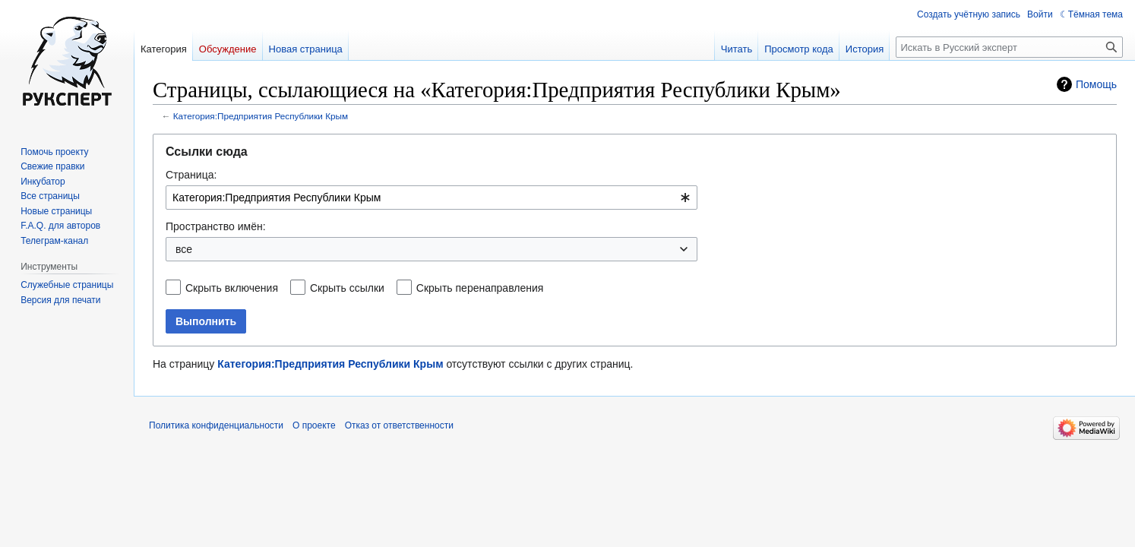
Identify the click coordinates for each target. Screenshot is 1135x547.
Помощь (1096, 84)
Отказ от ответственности (399, 425)
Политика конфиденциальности (216, 425)
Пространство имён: (216, 226)
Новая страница (306, 49)
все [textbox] (183, 249)
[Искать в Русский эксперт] (1009, 47)
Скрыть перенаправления (480, 288)
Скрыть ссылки (347, 288)
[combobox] (431, 197)
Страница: (191, 175)
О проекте (314, 425)
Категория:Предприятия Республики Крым (260, 116)
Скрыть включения (231, 288)
